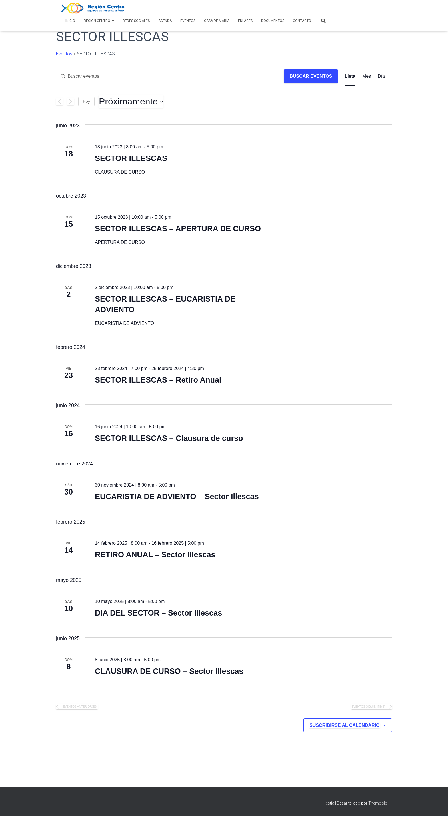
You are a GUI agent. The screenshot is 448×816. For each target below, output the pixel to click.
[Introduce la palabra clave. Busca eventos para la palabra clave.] (170, 76)
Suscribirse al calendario (344, 725)
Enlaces (245, 21)
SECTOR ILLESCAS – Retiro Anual (158, 380)
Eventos (187, 21)
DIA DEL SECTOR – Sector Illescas (158, 613)
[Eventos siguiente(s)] (70, 101)
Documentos (272, 21)
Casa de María (216, 21)
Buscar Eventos (310, 76)
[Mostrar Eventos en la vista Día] (381, 76)
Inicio (70, 21)
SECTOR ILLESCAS (131, 158)
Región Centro (99, 21)
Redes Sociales (136, 21)
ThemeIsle (377, 803)
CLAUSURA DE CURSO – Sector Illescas (169, 671)
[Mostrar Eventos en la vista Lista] (350, 76)
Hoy (86, 101)
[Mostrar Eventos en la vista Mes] (366, 76)
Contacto (302, 21)
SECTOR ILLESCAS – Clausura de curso (169, 438)
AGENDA (165, 21)
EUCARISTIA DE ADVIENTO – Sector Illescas (177, 496)
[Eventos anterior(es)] (59, 101)
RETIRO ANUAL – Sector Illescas (155, 554)
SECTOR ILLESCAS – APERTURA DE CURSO (178, 228)
